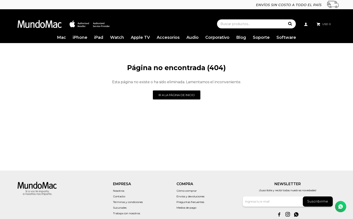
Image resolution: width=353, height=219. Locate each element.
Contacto (119, 196)
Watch (117, 37)
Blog (241, 37)
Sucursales (120, 207)
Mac (61, 37)
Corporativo (217, 37)
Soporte (261, 37)
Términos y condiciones (128, 202)
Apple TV (140, 37)
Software (286, 37)
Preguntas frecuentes (190, 202)
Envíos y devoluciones (190, 196)
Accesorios (168, 37)
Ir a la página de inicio (176, 95)
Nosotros (118, 190)
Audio (192, 37)
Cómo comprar (186, 190)
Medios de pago (186, 207)
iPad (98, 37)
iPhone (80, 37)
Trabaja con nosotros (126, 213)
